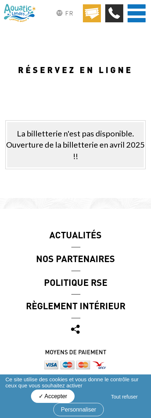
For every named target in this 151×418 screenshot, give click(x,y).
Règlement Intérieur (75, 305)
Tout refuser (124, 397)
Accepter (53, 396)
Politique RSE (75, 282)
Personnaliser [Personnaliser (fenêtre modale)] (78, 409)
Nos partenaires (75, 258)
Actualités (75, 234)
